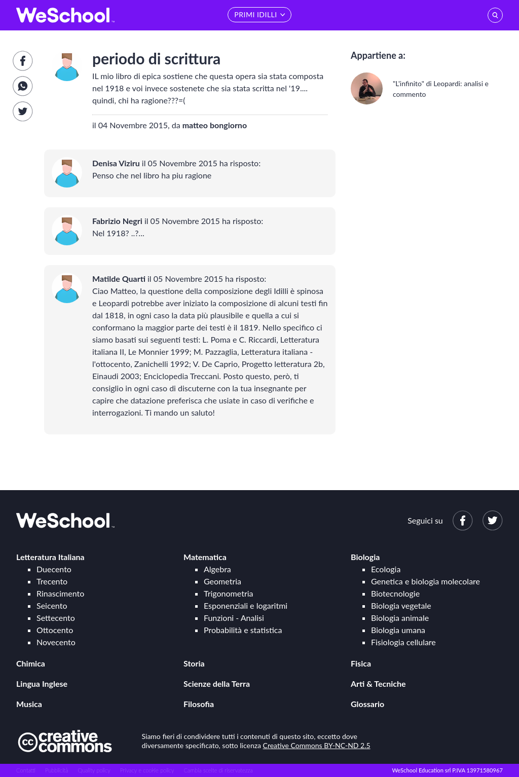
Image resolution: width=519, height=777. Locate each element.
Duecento (53, 569)
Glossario (367, 704)
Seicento (51, 605)
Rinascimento (60, 593)
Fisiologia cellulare (403, 642)
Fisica (361, 663)
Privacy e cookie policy (147, 770)
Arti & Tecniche (378, 683)
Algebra (217, 569)
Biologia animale (400, 617)
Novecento (56, 642)
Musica (29, 704)
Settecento (55, 617)
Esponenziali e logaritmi (245, 605)
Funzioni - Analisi (234, 617)
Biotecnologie (395, 593)
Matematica (205, 557)
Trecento (51, 581)
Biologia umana (398, 630)
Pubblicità (56, 770)
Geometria (222, 581)
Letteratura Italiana (50, 557)
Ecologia (385, 569)
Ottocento (54, 630)
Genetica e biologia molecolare (425, 581)
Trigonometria (228, 593)
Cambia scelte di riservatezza (217, 770)
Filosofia (198, 704)
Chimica (30, 663)
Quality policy (94, 770)
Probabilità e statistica (243, 630)
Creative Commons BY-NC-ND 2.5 (316, 745)
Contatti (25, 770)
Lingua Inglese (41, 683)
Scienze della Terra (216, 683)
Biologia (365, 557)
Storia (194, 663)
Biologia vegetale (401, 605)
